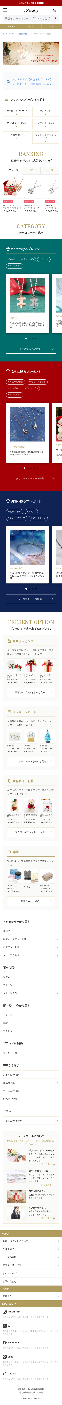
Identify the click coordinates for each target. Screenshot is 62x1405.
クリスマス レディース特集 (30, 478)
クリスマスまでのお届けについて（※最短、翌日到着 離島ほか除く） (33, 81)
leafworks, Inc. (34, 1399)
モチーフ (7, 1015)
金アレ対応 (14, 388)
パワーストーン (39, 518)
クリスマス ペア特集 (30, 349)
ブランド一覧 (10, 1053)
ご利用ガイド (10, 1249)
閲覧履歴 (7, 1296)
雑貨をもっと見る (30, 901)
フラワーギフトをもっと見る (30, 832)
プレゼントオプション (45, 136)
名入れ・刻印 (28, 259)
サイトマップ (10, 1273)
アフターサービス (12, 1265)
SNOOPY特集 (10, 1098)
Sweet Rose (49, 205)
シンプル (32, 512)
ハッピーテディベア (10, 205)
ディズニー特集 (11, 1090)
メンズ (52, 26)
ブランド (44, 259)
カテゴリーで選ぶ (16, 122)
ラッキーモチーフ (17, 518)
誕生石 (6, 977)
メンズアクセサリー (13, 955)
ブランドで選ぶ (46, 122)
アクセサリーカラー (13, 1031)
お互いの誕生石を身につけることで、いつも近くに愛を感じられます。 (27, 325)
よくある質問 (10, 1257)
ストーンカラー (11, 993)
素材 (5, 1023)
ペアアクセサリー (12, 947)
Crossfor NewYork (30, 205)
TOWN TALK (12, 886)
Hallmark (10, 746)
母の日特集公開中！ (31, 3)
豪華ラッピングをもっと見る (30, 692)
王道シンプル (32, 388)
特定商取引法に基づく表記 (31, 1392)
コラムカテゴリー (12, 1120)
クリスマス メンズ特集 (30, 599)
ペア (31, 26)
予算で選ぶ (16, 135)
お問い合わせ (10, 1281)
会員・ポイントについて (15, 1241)
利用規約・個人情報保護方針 (31, 1389)
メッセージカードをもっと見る (30, 761)
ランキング (45, 110)
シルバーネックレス (31, 208)
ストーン (7, 985)
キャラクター (15, 266)
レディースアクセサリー (16, 939)
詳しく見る (46, 1164)
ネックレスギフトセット (12, 208)
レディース (10, 26)
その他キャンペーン (16, 110)
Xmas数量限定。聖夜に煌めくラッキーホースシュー (27, 453)
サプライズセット (38, 382)
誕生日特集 (9, 1082)
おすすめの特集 (11, 1074)
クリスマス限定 (16, 382)
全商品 (6, 931)
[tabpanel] (27, 303)
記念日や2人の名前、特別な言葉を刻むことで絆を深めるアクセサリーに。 (27, 576)
